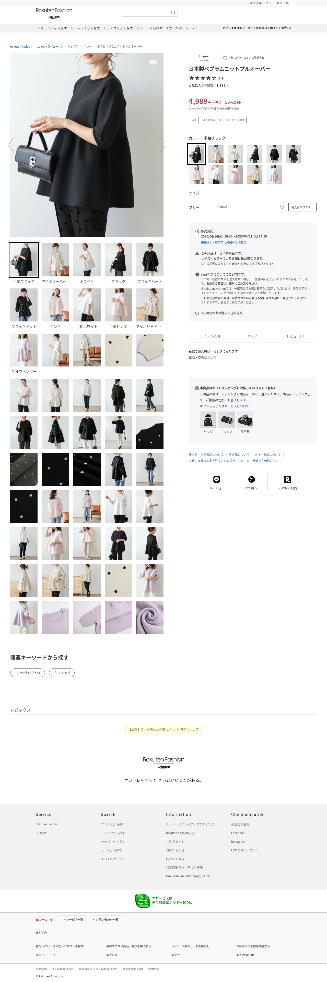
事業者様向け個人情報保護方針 (98, 969)
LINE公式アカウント (245, 850)
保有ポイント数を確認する (253, 946)
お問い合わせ (175, 850)
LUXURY (41, 833)
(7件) (221, 78)
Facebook (237, 833)
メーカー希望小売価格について (261, 461)
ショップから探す (113, 833)
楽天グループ (259, 3)
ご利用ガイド (175, 842)
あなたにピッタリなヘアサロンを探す (60, 946)
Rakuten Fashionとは (180, 833)
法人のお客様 (175, 859)
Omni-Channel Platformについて (188, 876)
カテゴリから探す (113, 842)
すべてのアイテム (113, 859)
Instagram (238, 842)
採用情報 (153, 969)
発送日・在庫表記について (206, 454)
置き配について (239, 454)
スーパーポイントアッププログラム (190, 824)
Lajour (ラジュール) (49, 47)
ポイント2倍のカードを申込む (190, 946)
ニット (88, 47)
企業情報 (41, 969)
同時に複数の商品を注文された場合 (212, 461)
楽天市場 (282, 3)
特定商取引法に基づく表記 (184, 867)
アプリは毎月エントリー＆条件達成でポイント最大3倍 (256, 28)
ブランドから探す (113, 824)
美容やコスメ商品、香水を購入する (128, 946)
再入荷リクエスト (302, 207)
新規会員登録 (240, 824)
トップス (72, 47)
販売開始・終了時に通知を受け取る (223, 242)
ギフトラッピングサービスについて (224, 406)
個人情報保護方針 (63, 969)
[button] (11, 145)
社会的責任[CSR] (133, 969)
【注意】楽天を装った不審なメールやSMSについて (163, 729)
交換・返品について (267, 454)
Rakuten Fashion (75, 13)
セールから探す (111, 850)
